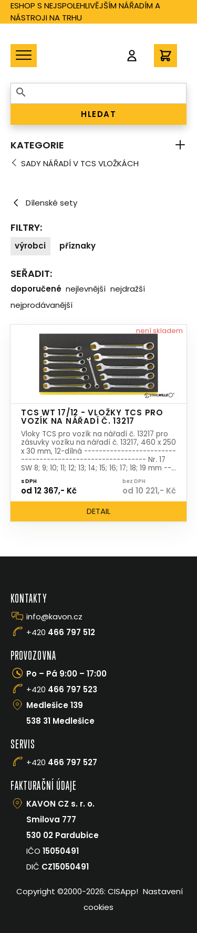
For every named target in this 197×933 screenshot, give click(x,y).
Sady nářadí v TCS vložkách (80, 163)
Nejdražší (127, 288)
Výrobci (30, 245)
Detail (98, 511)
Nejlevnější (86, 288)
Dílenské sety (44, 203)
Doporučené (36, 288)
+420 (60, 632)
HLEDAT (98, 114)
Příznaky (77, 245)
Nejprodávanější (41, 304)
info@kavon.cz (54, 616)
